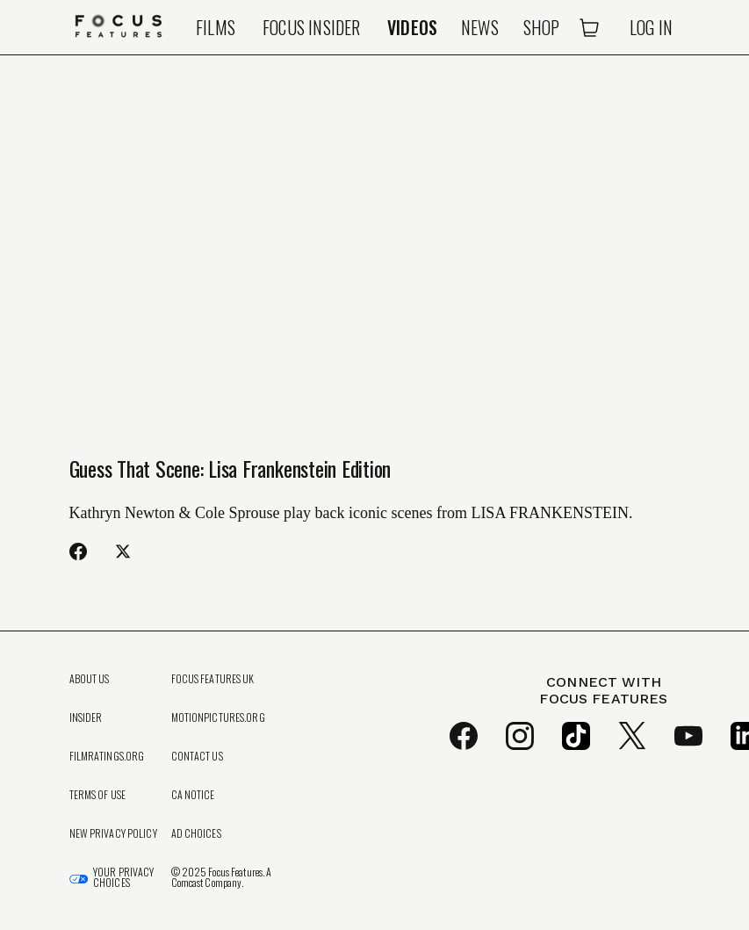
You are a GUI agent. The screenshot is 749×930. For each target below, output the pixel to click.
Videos (412, 27)
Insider (86, 717)
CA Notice (193, 794)
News (480, 27)
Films (215, 27)
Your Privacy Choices (123, 877)
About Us (89, 679)
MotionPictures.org (218, 717)
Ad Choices (196, 833)
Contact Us (197, 756)
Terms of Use (97, 794)
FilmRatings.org (107, 756)
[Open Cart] (589, 27)
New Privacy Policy (113, 833)
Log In (651, 27)
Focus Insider (312, 27)
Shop (541, 27)
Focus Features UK (213, 679)
